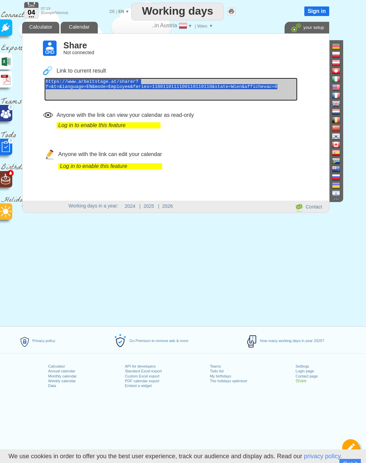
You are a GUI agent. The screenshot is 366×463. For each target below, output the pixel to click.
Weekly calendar (62, 381)
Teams (215, 366)
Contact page (306, 376)
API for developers (140, 366)
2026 (167, 206)
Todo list (217, 371)
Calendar (79, 27)
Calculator (56, 366)
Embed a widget (138, 386)
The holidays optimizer (228, 381)
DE (112, 11)
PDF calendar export (142, 381)
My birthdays (220, 376)
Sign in (317, 11)
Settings (302, 366)
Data (52, 386)
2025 (148, 206)
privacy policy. (323, 456)
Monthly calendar (62, 376)
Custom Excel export (142, 376)
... (31, 15)
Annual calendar (61, 371)
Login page (304, 371)
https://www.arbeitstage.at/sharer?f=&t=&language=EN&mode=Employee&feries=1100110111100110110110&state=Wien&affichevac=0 (186, 91)
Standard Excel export (143, 371)
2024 (130, 206)
